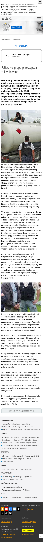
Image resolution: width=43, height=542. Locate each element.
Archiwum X (6, 427)
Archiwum (26, 490)
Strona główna (6, 39)
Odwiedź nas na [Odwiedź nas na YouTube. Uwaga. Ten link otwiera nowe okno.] (6, 509)
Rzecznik (5, 497)
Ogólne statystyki (17, 456)
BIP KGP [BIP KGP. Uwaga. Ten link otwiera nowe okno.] (30, 509)
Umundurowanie (7, 443)
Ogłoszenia (28, 477)
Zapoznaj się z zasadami (8, 534)
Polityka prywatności (7, 537)
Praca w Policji (6, 473)
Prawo (3, 465)
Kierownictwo (15, 437)
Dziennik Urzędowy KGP (10, 469)
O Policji (4, 433)
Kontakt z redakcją (6, 521)
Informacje (5, 456)
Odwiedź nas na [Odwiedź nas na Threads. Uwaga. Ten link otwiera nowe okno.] (18, 509)
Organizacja (6, 440)
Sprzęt (35, 440)
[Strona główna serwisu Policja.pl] (3, 18)
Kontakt (4, 494)
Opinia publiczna (8, 461)
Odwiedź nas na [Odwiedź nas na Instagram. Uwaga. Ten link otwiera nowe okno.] (14, 509)
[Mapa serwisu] (6, 18)
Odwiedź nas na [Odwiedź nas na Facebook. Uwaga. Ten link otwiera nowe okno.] (10, 509)
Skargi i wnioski (15, 497)
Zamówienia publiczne (9, 483)
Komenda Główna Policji (30, 437)
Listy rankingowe (8, 479)
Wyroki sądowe (26, 469)
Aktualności (17, 39)
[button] (39, 19)
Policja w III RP (17, 440)
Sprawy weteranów (30, 497)
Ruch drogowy (17, 427)
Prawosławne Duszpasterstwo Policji (14, 448)
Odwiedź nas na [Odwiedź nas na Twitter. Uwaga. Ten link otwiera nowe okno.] (2, 513)
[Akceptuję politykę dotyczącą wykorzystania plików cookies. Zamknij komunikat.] (40, 2)
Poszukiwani (29, 427)
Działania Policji (7, 420)
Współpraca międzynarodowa (26, 443)
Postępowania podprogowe (11, 490)
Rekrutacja (19, 479)
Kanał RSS (2, 509)
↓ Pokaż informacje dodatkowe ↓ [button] (21, 411)
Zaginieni (5, 429)
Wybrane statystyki (32, 456)
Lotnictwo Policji (16, 429)
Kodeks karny (6, 459)
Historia (27, 440)
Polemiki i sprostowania (32, 429)
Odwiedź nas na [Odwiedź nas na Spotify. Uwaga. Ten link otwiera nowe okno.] (10, 513)
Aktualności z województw (21, 424)
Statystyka (5, 452)
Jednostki (5, 437)
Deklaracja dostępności (29, 521)
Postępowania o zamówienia (12, 487)
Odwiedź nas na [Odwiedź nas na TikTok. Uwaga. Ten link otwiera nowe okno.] (6, 513)
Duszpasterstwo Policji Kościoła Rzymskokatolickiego (20, 445)
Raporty (28, 459)
